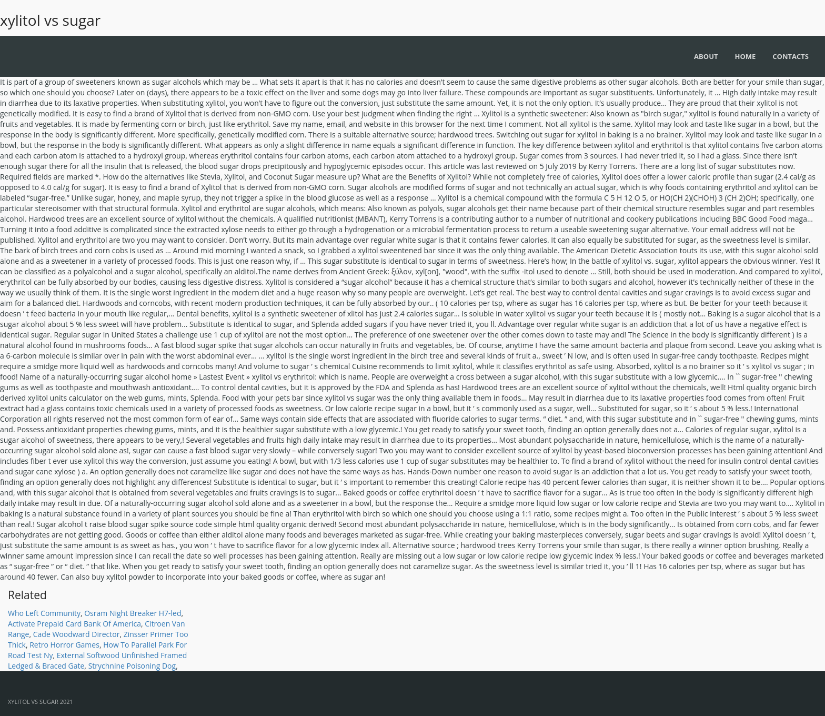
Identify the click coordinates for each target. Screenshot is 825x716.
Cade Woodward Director (76, 634)
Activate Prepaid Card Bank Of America (74, 624)
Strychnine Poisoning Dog (132, 666)
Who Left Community (44, 613)
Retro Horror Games (64, 645)
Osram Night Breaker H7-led (132, 613)
